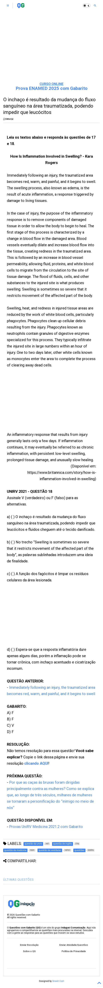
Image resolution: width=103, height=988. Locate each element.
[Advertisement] (51, 50)
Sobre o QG (29, 951)
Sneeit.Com (58, 981)
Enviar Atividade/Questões (73, 945)
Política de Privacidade (74, 951)
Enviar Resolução (29, 945)
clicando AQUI (36, 763)
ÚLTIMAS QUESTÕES (18, 879)
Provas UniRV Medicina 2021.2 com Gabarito (46, 826)
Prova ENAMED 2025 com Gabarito (52, 88)
